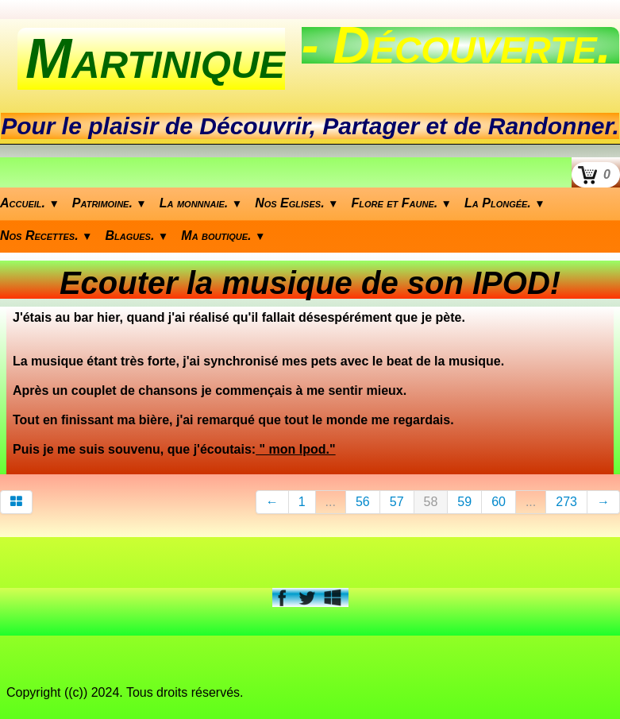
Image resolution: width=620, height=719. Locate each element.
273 (566, 501)
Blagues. (137, 235)
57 (397, 501)
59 (464, 501)
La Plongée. (504, 203)
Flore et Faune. (402, 203)
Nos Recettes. (46, 235)
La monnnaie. (201, 203)
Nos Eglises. (296, 203)
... (330, 501)
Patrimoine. (109, 203)
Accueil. (30, 203)
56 (363, 501)
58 (431, 501)
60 (498, 501)
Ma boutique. (223, 235)
